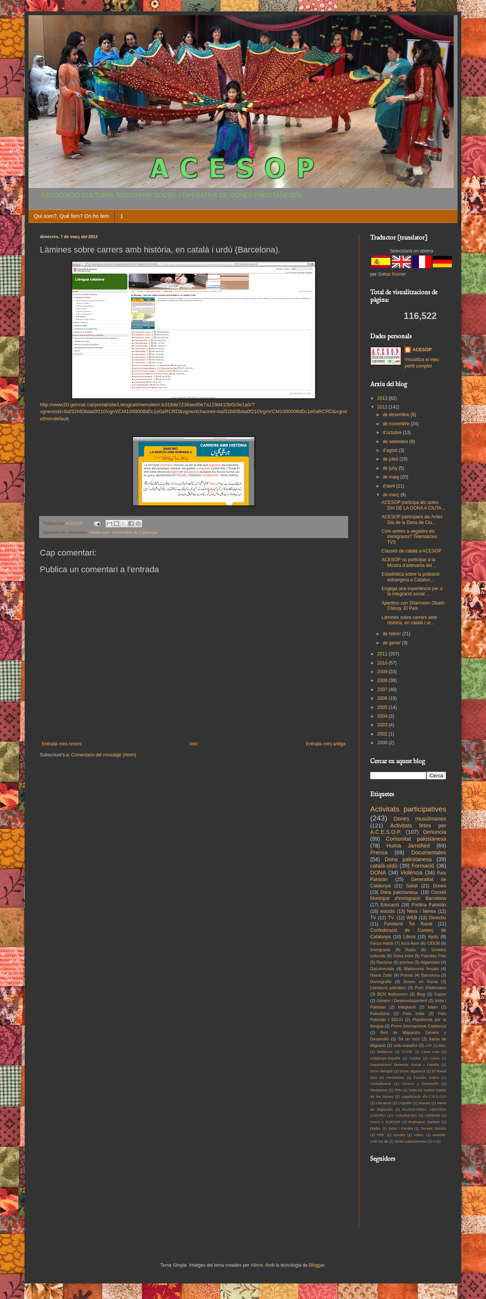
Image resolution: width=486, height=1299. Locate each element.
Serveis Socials (433, 1128)
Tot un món (409, 1039)
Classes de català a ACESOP (411, 551)
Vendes (399, 1135)
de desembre (396, 414)
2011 (383, 654)
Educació (389, 905)
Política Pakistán (429, 905)
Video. (419, 1135)
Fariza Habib (381, 943)
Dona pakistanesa (408, 859)
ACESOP (422, 349)
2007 (383, 689)
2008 (383, 680)
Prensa (379, 852)
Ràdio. (375, 1128)
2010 (383, 663)
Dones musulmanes (419, 819)
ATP (428, 1045)
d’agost (391, 450)
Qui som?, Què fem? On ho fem (71, 216)
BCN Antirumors (392, 994)
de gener (392, 643)
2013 (383, 398)
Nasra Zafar (381, 975)
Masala (424, 1103)
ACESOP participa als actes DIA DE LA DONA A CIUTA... (413, 505)
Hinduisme (378, 1090)
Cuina (434, 1058)
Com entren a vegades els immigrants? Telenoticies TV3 (409, 537)
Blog (421, 994)
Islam (433, 1007)
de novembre (396, 423)
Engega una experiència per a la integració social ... (412, 591)
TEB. (381, 1135)
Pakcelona (379, 1013)
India (413, 1090)
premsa (406, 962)
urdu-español (405, 1045)
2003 (383, 725)
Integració (407, 1007)
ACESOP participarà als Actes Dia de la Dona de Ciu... (412, 519)
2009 (383, 671)
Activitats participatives (408, 809)
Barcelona (430, 975)
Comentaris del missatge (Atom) (103, 755)
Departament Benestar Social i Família (404, 1064)
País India (413, 1013)
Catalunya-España (385, 1058)
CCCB (407, 1052)
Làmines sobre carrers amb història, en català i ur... (409, 620)
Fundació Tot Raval (408, 924)
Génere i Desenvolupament (402, 1000)
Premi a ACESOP (385, 1122)
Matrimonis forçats (421, 968)
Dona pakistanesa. (399, 892)
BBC (442, 1045)
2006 (383, 698)
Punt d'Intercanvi (430, 987)
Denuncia (434, 832)
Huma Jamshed (408, 846)
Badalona (385, 1052)
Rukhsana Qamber (424, 1122)
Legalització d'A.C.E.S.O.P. (423, 1096)
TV (373, 917)
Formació (423, 866)
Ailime (257, 1265)
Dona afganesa (412, 1071)
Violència (412, 873)
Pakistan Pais (433, 955)
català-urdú (99, 532)
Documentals (382, 968)
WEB (412, 917)
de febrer (392, 633)
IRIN (398, 1090)
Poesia (407, 975)
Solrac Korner (392, 274)
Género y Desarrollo (420, 1083)
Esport (440, 994)
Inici (194, 744)
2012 (383, 407)
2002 (383, 734)
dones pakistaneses (410, 1141)
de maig (391, 477)
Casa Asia (430, 1052)
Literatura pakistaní (388, 987)
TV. (391, 917)
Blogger (317, 1265)
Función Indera (426, 1077)
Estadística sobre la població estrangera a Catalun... (411, 576)
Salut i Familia (400, 1128)
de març (392, 494)
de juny (391, 468)
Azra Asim (410, 943)
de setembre (396, 441)
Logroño (405, 1103)
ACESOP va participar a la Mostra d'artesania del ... (409, 562)
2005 (383, 707)
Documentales (428, 852)
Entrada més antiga (326, 744)
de (386, 1141)
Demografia (380, 981)
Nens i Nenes (421, 911)
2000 (383, 742)
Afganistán (430, 962)
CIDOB (433, 943)
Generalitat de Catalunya (134, 532)
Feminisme (395, 1077)
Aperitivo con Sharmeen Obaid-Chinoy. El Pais (413, 605)
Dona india (403, 955)
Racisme (384, 962)
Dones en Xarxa (421, 981)
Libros (409, 936)
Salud (412, 886)
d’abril (389, 486)
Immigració (380, 949)
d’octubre (393, 432)
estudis (387, 911)
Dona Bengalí (381, 1071)
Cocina (415, 1058)
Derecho (437, 917)
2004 (383, 716)
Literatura (383, 1103)
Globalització (380, 1083)
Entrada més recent (62, 744)
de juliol (391, 459)
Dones (439, 886)
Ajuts (433, 936)
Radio (411, 949)
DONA (378, 873)
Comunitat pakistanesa (416, 839)
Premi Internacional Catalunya (418, 1026)
